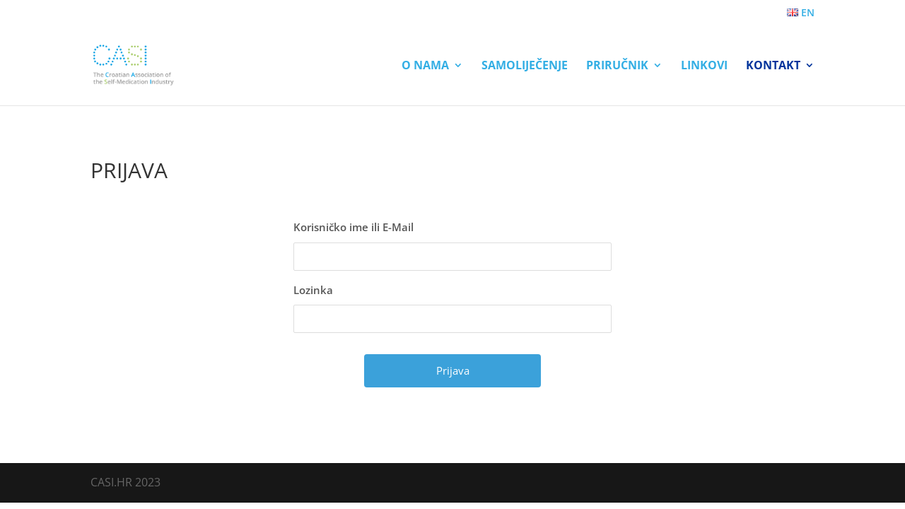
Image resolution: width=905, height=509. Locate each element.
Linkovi (704, 66)
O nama (425, 66)
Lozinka (313, 290)
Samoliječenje (524, 66)
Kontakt (773, 66)
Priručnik (617, 66)
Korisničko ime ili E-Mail (353, 227)
